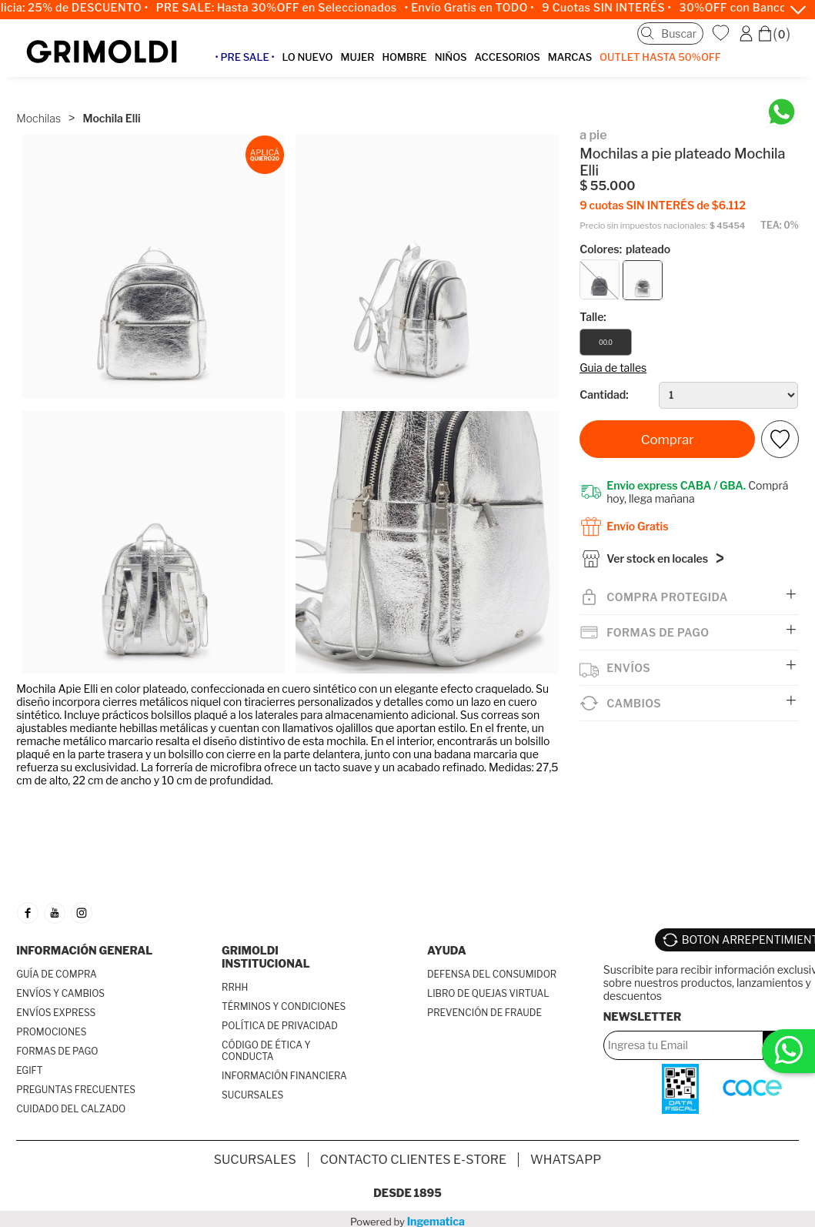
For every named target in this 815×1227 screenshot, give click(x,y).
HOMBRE (404, 57)
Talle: (593, 316)
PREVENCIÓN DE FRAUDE (484, 1012)
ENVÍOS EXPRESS (55, 1012)
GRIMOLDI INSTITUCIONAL (266, 957)
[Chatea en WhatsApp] (781, 112)
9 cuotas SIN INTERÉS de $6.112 (663, 205)
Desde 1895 (407, 1192)
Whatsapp (565, 1159)
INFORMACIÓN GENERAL (84, 950)
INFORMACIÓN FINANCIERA (284, 1076)
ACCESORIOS (506, 57)
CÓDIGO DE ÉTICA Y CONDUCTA (266, 1050)
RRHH (235, 987)
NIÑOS (451, 57)
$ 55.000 (607, 186)
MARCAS (570, 57)
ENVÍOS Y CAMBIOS (60, 993)
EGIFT (29, 1070)
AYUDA (446, 950)
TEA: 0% (779, 225)
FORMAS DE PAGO (57, 1051)
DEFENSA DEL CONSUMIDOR (491, 974)
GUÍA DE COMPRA (56, 974)
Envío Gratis (637, 526)
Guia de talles (613, 367)
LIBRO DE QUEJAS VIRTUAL (488, 993)
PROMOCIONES (51, 1032)
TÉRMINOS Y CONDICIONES (284, 1006)
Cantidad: (604, 394)
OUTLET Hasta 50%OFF (660, 57)
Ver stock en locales (657, 561)
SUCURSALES (252, 1095)
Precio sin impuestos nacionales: (643, 226)
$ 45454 (727, 226)
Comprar (667, 439)
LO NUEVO (307, 57)
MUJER (357, 57)
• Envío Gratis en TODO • (478, 7)
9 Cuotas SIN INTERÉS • (615, 7)
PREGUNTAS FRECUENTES (75, 1089)
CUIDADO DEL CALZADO (70, 1109)
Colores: (625, 249)
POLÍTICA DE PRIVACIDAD (280, 1025)
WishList (722, 33)
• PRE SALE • (244, 57)
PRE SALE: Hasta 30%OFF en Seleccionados (285, 7)
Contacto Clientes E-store (413, 1159)
